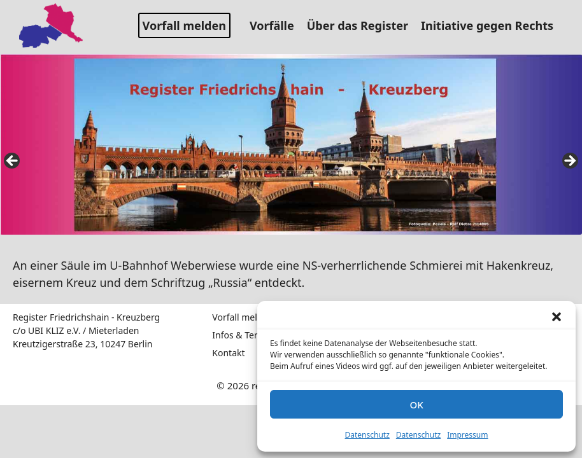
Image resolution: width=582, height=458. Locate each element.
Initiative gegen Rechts (492, 25)
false (12, 161)
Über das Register (362, 25)
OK (416, 404)
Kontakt (228, 353)
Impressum (467, 434)
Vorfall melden (184, 25)
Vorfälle (277, 25)
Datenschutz (367, 434)
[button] (556, 316)
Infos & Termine (245, 335)
